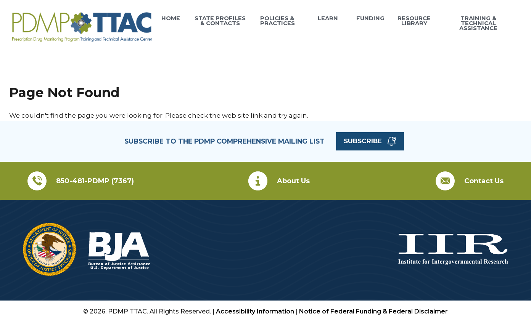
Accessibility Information (255, 311)
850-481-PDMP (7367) (95, 181)
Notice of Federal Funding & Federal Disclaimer (373, 311)
